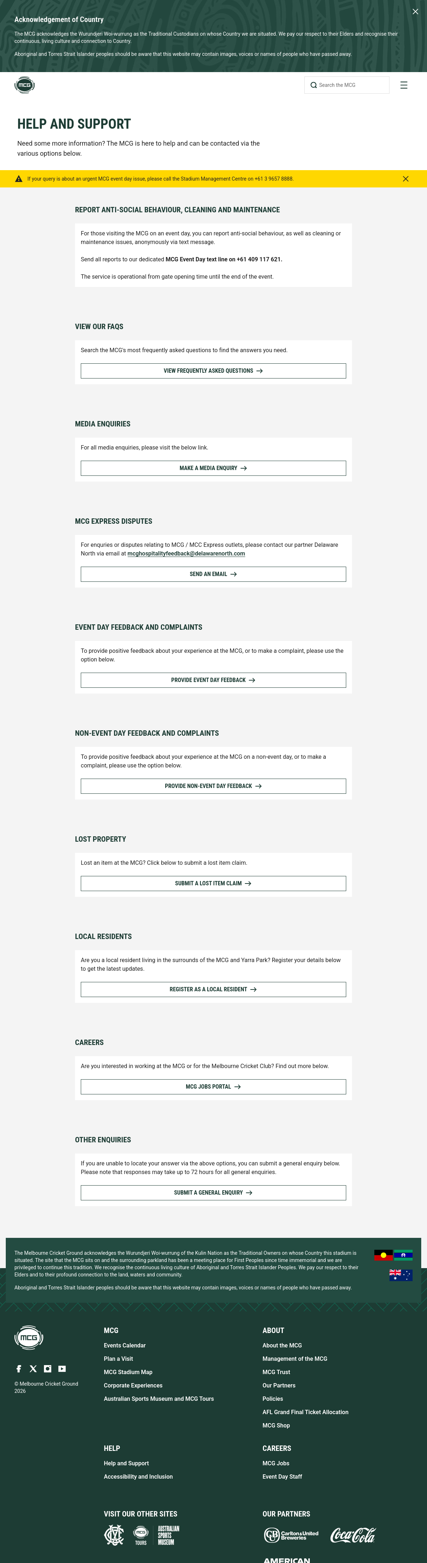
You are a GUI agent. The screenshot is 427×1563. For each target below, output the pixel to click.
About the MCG (282, 1345)
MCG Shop (276, 1425)
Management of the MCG (295, 1358)
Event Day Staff (282, 1476)
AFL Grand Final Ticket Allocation (305, 1412)
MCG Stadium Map (128, 1372)
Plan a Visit (118, 1358)
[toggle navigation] (404, 85)
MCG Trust (276, 1372)
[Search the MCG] (346, 85)
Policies (273, 1398)
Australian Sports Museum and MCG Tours (159, 1398)
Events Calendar (125, 1345)
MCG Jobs (276, 1463)
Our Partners (279, 1385)
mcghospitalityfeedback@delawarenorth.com (186, 553)
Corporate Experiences (133, 1385)
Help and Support (126, 1463)
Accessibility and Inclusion (138, 1476)
